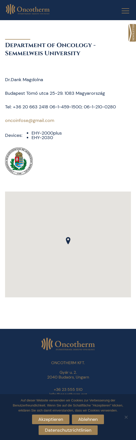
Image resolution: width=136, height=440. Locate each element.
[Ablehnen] (126, 416)
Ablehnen (88, 419)
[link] (132, 33)
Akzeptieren (50, 419)
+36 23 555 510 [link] (68, 389)
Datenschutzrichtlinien (68, 430)
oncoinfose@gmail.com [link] (29, 120)
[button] (68, 240)
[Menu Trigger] (122, 11)
